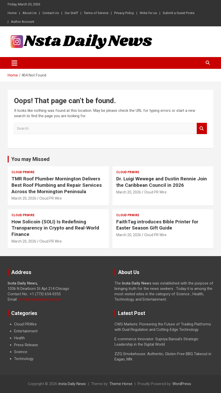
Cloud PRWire (22, 172)
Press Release (26, 345)
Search (202, 128)
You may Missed (30, 159)
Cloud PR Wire (50, 198)
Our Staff (71, 13)
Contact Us (50, 13)
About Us (29, 13)
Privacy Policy (124, 13)
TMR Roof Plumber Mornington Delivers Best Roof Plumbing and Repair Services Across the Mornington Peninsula (56, 185)
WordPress (181, 383)
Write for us (148, 13)
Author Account (22, 22)
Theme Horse (120, 383)
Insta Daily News (72, 383)
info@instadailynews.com (40, 299)
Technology (23, 358)
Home (12, 13)
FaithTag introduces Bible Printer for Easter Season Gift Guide (157, 225)
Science (20, 352)
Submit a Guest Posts (178, 13)
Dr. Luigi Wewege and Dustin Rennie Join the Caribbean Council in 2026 (161, 182)
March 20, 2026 (23, 198)
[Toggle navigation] (14, 63)
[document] (57, 342)
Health (19, 338)
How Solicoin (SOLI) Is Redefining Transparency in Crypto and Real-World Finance (55, 228)
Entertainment (26, 331)
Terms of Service (96, 13)
